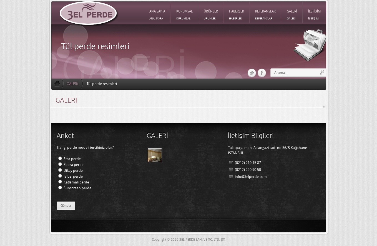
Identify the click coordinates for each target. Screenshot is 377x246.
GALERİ (72, 84)
